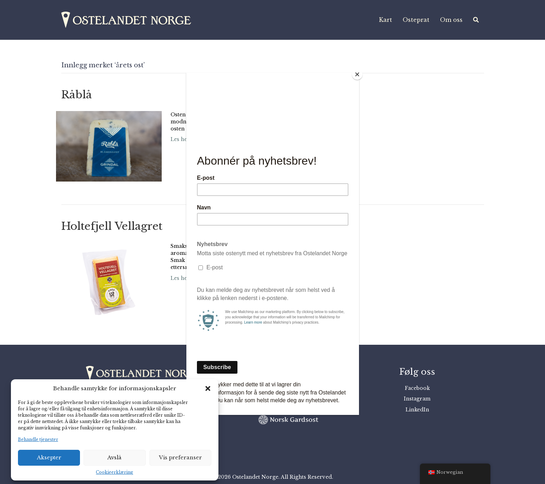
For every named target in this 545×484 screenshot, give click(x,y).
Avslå (114, 457)
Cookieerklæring (114, 472)
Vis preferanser (180, 457)
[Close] (357, 74)
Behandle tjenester (38, 439)
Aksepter (49, 457)
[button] (207, 388)
